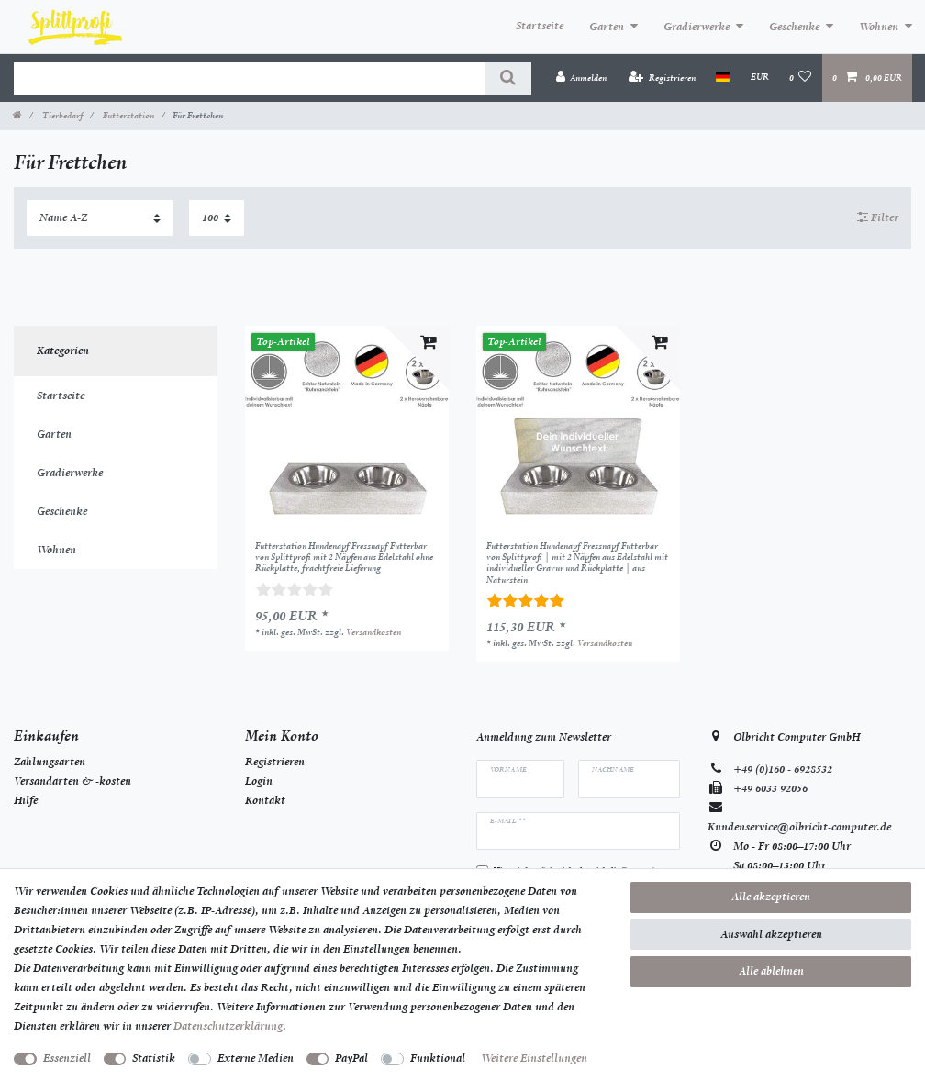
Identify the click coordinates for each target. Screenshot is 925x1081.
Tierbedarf (61, 115)
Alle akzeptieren (770, 896)
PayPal (351, 1058)
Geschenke (794, 26)
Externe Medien (255, 1058)
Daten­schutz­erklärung (228, 1026)
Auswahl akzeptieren (771, 934)
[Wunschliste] (800, 77)
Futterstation (127, 115)
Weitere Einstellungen (534, 1058)
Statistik (153, 1058)
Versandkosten (373, 632)
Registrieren (275, 761)
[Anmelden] (581, 77)
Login (259, 781)
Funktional (437, 1058)
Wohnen (878, 26)
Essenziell (67, 1058)
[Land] (723, 77)
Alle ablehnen (771, 971)
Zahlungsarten (49, 761)
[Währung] (759, 77)
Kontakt (265, 800)
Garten (606, 26)
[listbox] (347, 427)
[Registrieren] (662, 77)
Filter (877, 217)
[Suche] (508, 78)
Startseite (539, 25)
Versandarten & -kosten (72, 781)
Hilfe (26, 800)
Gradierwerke (696, 26)
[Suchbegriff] (249, 78)
